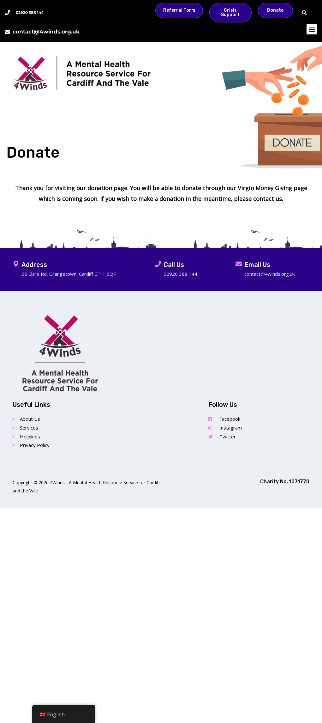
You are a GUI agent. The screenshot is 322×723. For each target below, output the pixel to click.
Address (34, 264)
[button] (304, 13)
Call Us (174, 264)
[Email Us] (239, 264)
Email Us (257, 264)
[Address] (16, 264)
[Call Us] (158, 264)
